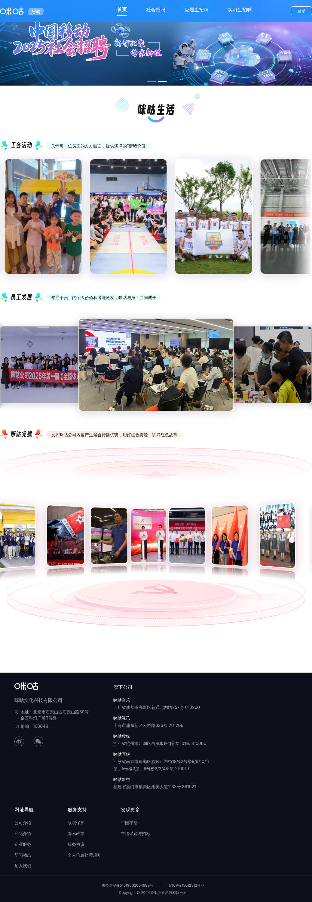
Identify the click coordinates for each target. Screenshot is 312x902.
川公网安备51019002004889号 (127, 885)
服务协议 (76, 844)
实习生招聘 (240, 10)
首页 (122, 9)
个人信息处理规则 (84, 855)
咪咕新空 (121, 779)
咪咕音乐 (121, 700)
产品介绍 (22, 833)
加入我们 (22, 865)
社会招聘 (155, 10)
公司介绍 (22, 822)
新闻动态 (22, 855)
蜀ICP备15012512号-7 (186, 885)
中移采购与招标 (135, 833)
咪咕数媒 (121, 736)
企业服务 (22, 844)
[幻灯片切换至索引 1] (151, 81)
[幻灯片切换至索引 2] (162, 81)
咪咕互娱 (121, 754)
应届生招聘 (197, 10)
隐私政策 (76, 833)
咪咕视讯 (121, 718)
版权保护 (76, 822)
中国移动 (129, 822)
